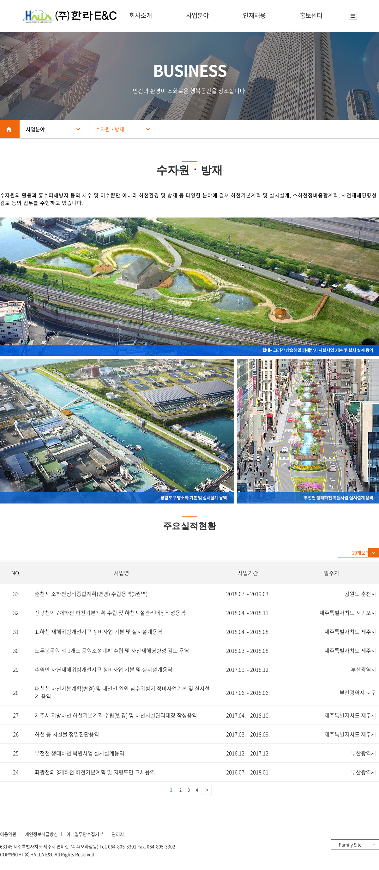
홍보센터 (311, 15)
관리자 (118, 834)
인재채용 (254, 15)
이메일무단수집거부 (84, 834)
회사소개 (140, 15)
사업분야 (197, 15)
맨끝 (207, 790)
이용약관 (8, 834)
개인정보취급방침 (41, 834)
